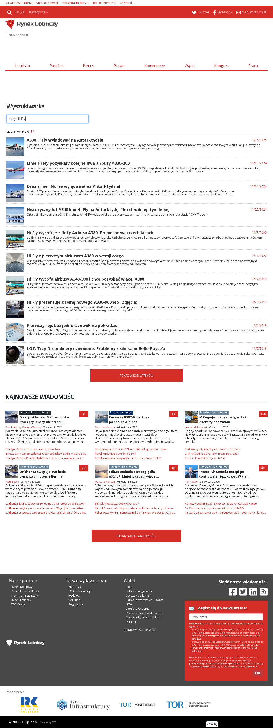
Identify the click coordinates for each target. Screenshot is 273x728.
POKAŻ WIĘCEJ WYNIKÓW (136, 375)
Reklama (74, 600)
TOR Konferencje (80, 591)
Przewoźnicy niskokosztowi (144, 613)
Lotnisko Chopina (138, 609)
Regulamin (75, 604)
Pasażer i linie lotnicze (214, 412)
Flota (129, 587)
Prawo (119, 65)
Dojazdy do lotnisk (138, 595)
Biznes (88, 65)
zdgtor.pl (126, 3)
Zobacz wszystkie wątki (140, 630)
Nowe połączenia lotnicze (143, 617)
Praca (253, 65)
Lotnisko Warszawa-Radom (144, 600)
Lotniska (22, 65)
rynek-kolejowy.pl (47, 3)
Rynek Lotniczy (21, 600)
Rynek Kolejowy (22, 587)
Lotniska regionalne (139, 591)
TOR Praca (18, 604)
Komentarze (154, 65)
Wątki (189, 65)
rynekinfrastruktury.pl (75, 3)
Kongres (221, 65)
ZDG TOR (74, 587)
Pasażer (56, 65)
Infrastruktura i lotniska (35, 412)
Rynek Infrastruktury (25, 591)
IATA (129, 604)
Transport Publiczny (24, 595)
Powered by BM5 (48, 722)
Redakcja (74, 595)
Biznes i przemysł (121, 412)
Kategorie (37, 12)
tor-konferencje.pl (104, 3)
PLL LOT (131, 622)
